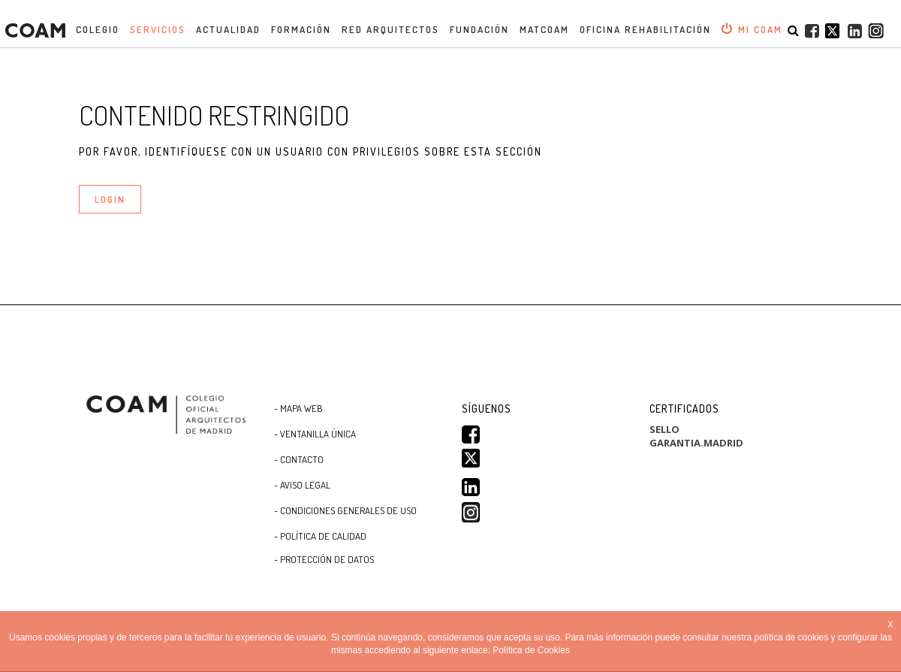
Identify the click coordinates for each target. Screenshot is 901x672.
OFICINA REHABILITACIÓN (645, 29)
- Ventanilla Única (315, 434)
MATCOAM (544, 29)
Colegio (97, 29)
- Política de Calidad (320, 536)
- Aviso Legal (302, 485)
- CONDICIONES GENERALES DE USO (345, 510)
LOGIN (110, 199)
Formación (301, 29)
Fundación (479, 29)
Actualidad (228, 29)
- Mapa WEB (298, 408)
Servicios (157, 29)
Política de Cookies (531, 650)
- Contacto (299, 459)
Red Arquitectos (390, 29)
